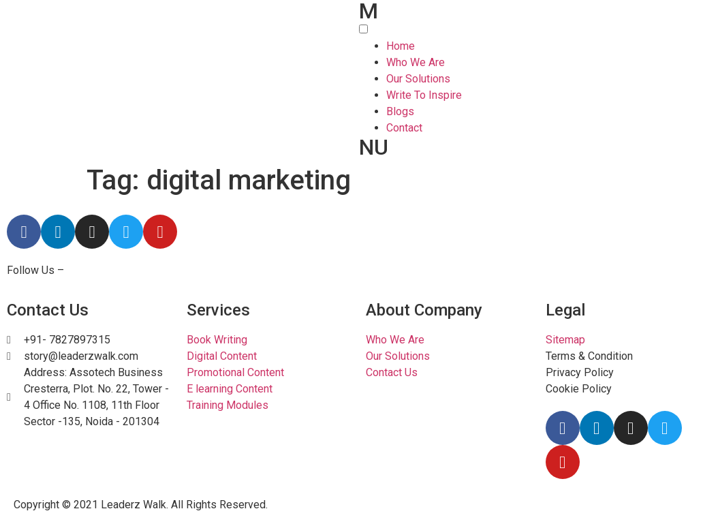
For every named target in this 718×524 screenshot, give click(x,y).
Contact (404, 127)
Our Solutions (418, 78)
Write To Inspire (424, 95)
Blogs (400, 111)
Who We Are (415, 62)
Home (400, 46)
